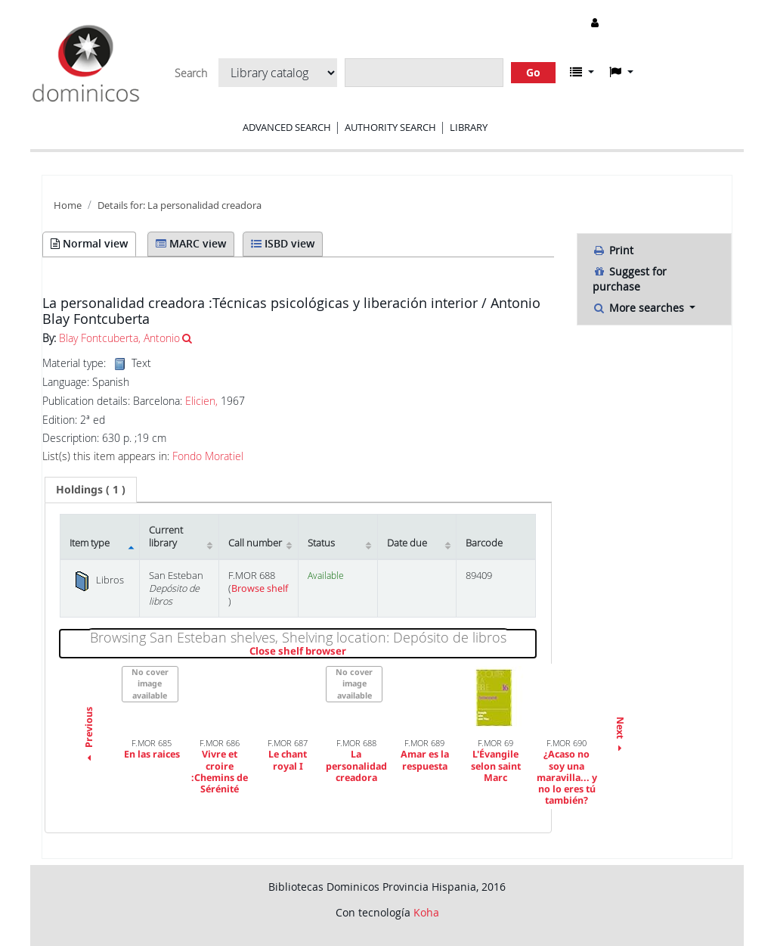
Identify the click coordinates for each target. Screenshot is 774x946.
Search (191, 73)
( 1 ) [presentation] (90, 489)
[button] (582, 72)
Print (613, 250)
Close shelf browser (349, 652)
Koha (426, 912)
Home (68, 205)
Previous (88, 736)
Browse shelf (259, 588)
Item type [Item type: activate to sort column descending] (90, 543)
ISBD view (282, 243)
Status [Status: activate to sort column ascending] (321, 543)
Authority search (390, 127)
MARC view (191, 243)
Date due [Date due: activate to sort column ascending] (407, 543)
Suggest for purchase (630, 279)
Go (533, 72)
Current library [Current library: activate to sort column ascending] (166, 536)
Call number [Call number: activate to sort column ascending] (255, 543)
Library (469, 127)
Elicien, (201, 401)
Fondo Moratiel (207, 456)
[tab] (91, 490)
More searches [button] (640, 307)
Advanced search (287, 127)
